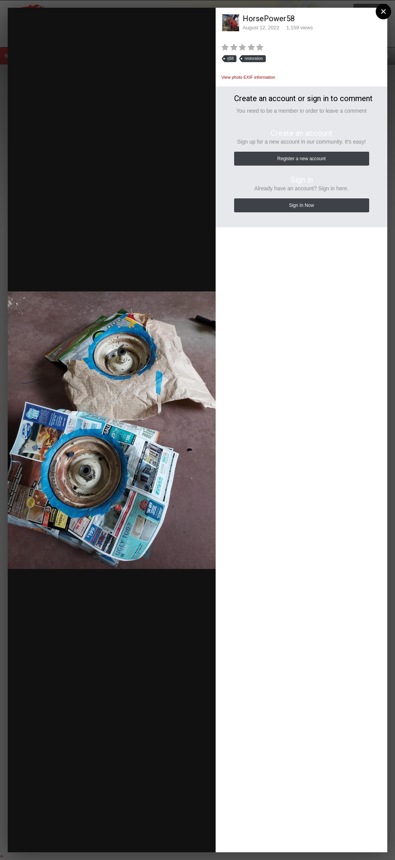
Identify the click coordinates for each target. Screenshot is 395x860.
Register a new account (301, 158)
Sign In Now (301, 205)
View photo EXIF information (248, 77)
